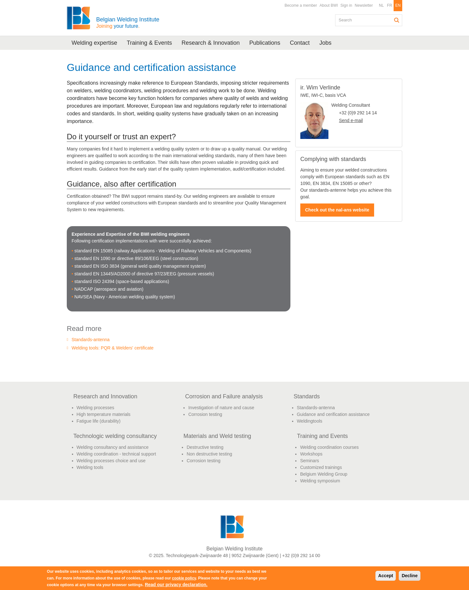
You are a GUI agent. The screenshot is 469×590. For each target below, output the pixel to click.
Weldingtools (309, 421)
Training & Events (149, 43)
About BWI (328, 5)
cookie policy (184, 578)
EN (398, 5)
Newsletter (364, 5)
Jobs (325, 43)
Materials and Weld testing (217, 436)
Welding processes (95, 407)
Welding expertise (94, 43)
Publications (264, 43)
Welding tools (90, 467)
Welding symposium (320, 480)
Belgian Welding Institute (127, 22)
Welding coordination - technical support (116, 453)
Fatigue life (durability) (99, 421)
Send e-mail (351, 120)
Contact (300, 43)
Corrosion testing (205, 414)
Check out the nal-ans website (337, 209)
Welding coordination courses (329, 447)
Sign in (346, 5)
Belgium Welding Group (323, 474)
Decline (410, 575)
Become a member (301, 5)
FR (389, 5)
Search (397, 20)
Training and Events (322, 436)
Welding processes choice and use (111, 460)
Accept (385, 575)
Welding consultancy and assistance (113, 447)
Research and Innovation (105, 396)
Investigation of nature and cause (221, 407)
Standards (307, 396)
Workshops (311, 453)
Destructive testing (205, 447)
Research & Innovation (210, 43)
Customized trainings (321, 467)
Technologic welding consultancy (115, 436)
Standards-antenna (91, 339)
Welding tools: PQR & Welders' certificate (113, 347)
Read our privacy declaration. (176, 584)
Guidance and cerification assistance (333, 414)
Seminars (309, 460)
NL (381, 5)
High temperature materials (104, 414)
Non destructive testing (209, 453)
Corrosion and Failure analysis (224, 396)
